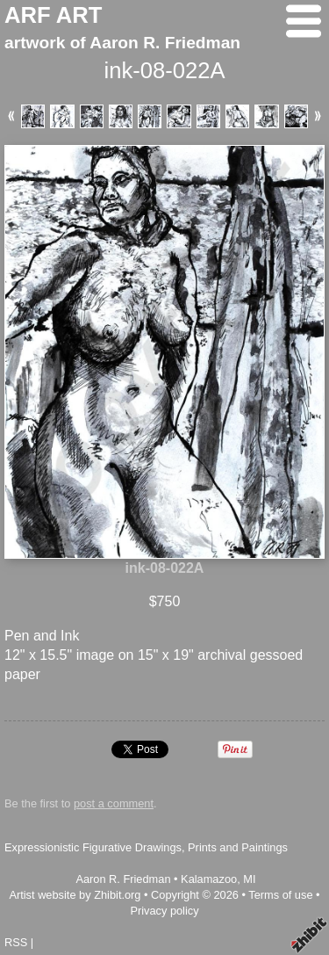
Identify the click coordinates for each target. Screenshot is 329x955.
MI (249, 879)
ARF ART (53, 15)
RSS (15, 942)
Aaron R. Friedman (122, 879)
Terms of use (280, 894)
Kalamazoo (209, 879)
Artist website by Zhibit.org (74, 894)
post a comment (114, 803)
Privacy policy (164, 910)
